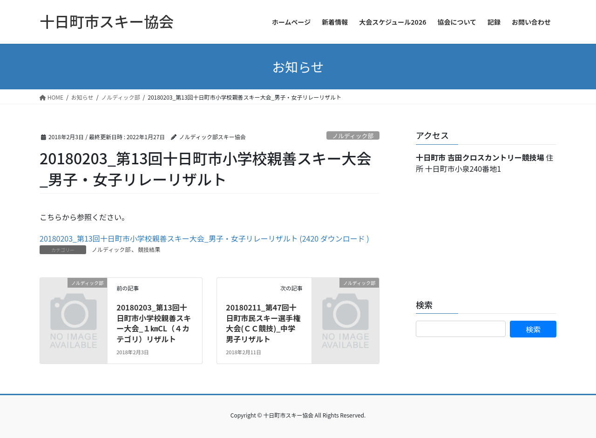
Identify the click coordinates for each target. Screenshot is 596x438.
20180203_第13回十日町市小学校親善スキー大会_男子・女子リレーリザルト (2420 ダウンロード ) (204, 238)
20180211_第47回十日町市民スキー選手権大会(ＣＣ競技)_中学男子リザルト (263, 323)
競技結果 (149, 249)
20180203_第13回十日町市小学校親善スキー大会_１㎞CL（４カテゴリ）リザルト (153, 323)
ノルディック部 (353, 135)
